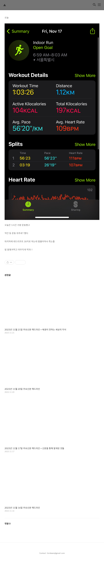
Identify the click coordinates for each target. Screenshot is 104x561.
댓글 (8, 523)
